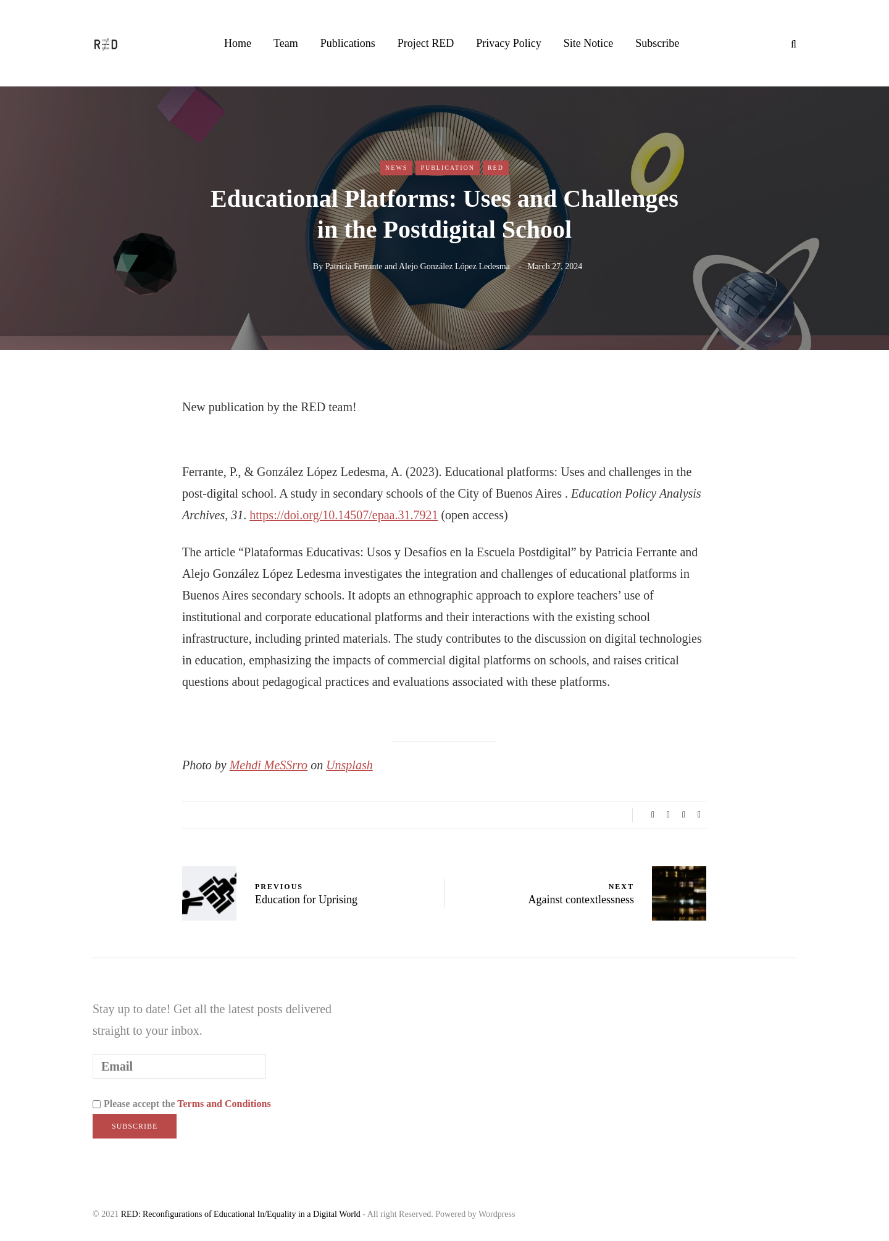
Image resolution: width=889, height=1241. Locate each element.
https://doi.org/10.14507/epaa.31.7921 (343, 515)
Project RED (426, 43)
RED (496, 167)
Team (285, 43)
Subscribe (657, 43)
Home (237, 43)
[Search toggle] (789, 44)
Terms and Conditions (223, 1103)
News (396, 167)
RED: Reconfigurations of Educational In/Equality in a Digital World (241, 1214)
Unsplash (349, 765)
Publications (347, 43)
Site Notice (588, 43)
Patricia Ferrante (354, 266)
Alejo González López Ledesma (454, 266)
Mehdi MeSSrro (268, 765)
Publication (447, 167)
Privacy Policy (508, 43)
